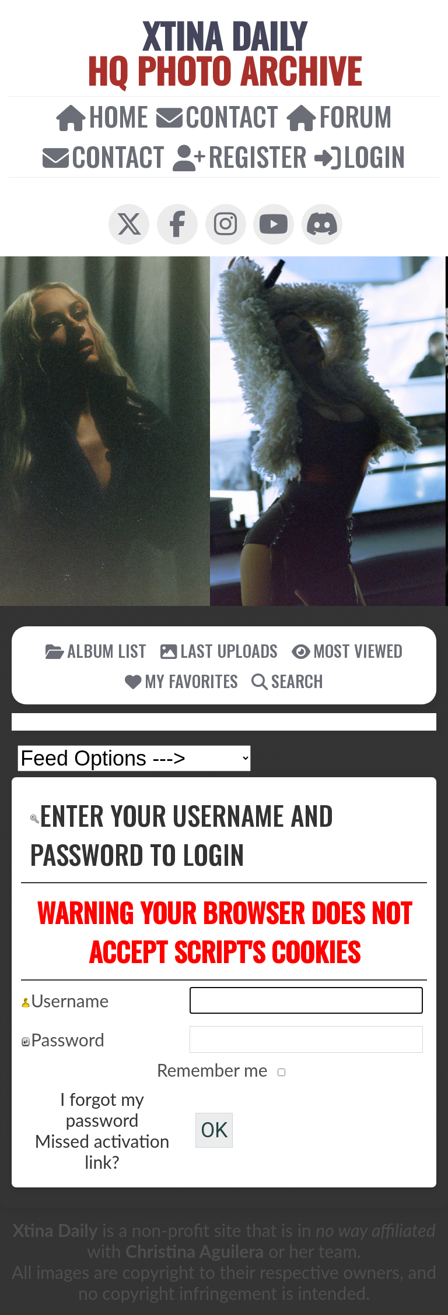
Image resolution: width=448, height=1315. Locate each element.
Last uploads (219, 650)
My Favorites (181, 680)
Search (287, 680)
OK (214, 1130)
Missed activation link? (102, 1151)
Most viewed (347, 650)
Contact (217, 116)
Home (102, 116)
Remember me (214, 1069)
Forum (339, 116)
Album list (96, 650)
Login (359, 156)
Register (240, 156)
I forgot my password (102, 1109)
